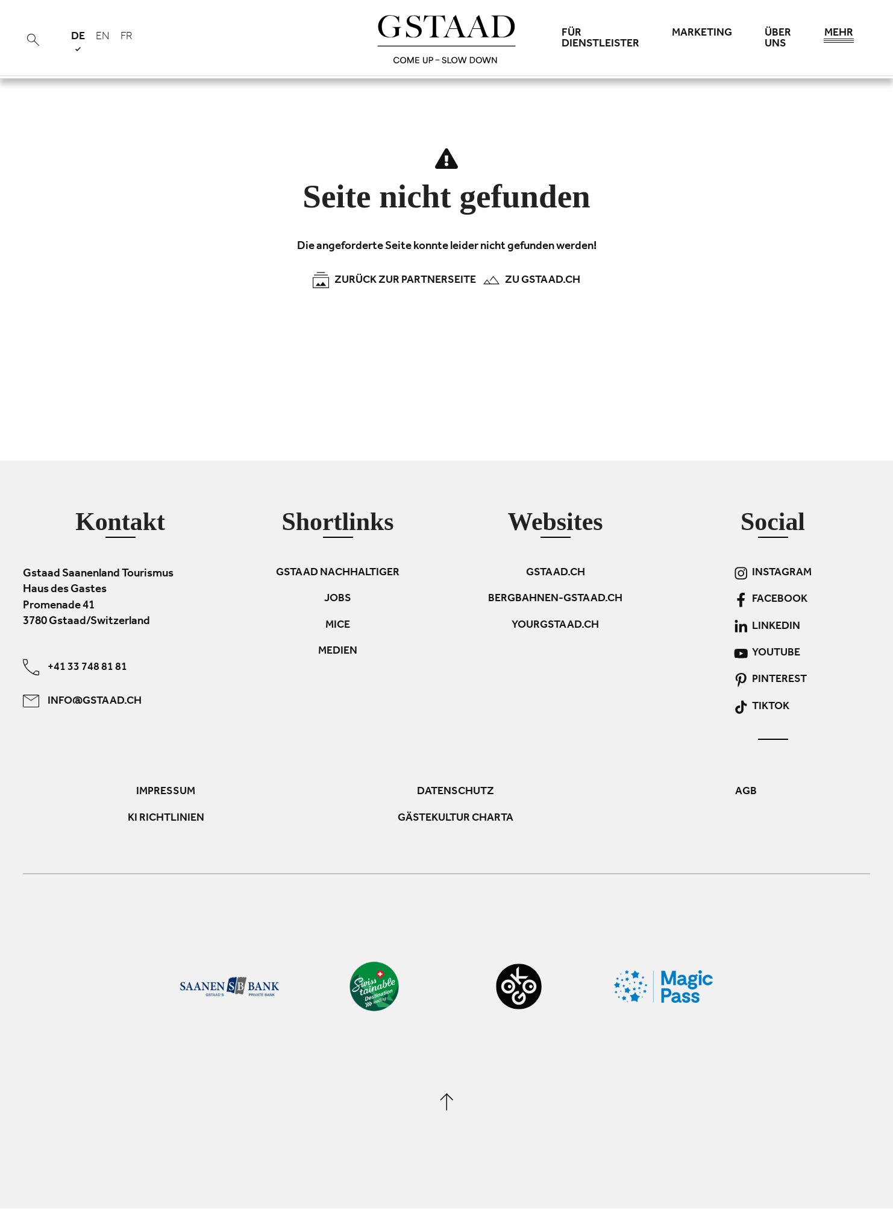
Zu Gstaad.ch (531, 280)
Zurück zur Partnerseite (394, 280)
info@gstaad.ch (82, 701)
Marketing (702, 33)
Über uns (778, 39)
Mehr (839, 36)
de (78, 41)
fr (127, 37)
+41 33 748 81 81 (75, 667)
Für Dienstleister (600, 39)
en (103, 37)
